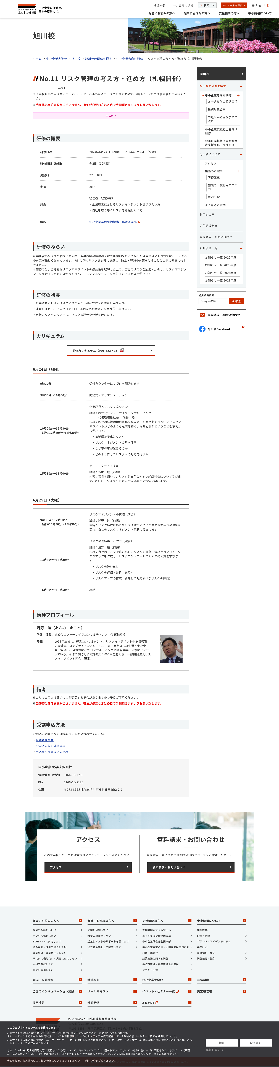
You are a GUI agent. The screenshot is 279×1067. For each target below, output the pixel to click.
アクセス (211, 163)
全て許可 (256, 1043)
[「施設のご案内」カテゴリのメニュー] (238, 171)
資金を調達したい (43, 970)
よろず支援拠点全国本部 (156, 935)
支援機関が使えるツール (156, 930)
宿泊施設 (214, 197)
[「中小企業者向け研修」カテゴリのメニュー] (238, 95)
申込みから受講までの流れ (222, 119)
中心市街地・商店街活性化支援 (160, 964)
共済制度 (221, 980)
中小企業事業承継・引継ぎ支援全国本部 (165, 947)
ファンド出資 (150, 970)
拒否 (222, 1043)
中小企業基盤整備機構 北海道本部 (114, 222)
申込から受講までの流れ (52, 752)
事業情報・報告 (206, 953)
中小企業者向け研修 (129, 58)
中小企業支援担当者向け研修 (221, 131)
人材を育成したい (43, 964)
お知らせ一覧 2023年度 (220, 280)
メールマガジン (112, 991)
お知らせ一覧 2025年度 (220, 265)
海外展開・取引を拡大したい (50, 947)
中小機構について (260, 13)
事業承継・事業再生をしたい (50, 953)
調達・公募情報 (57, 980)
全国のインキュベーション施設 (57, 991)
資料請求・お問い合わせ (216, 237)
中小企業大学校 (183, 5)
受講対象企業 (45, 740)
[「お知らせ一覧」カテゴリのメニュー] (241, 248)
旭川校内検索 (206, 295)
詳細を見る (213, 1049)
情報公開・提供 (206, 958)
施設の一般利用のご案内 (222, 187)
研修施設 (214, 177)
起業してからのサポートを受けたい (108, 941)
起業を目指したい (98, 930)
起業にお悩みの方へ (197, 13)
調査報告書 (221, 991)
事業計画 (202, 947)
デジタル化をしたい (44, 935)
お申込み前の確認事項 (50, 746)
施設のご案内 (214, 171)
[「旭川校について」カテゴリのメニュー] (241, 154)
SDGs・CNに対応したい (47, 941)
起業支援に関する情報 (155, 958)
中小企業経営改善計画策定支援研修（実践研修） (221, 143)
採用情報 (57, 1002)
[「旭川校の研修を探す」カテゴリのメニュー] (241, 86)
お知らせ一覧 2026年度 (220, 257)
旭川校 (76, 58)
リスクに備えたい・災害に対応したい (55, 958)
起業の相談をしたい (99, 935)
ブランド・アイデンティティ (213, 941)
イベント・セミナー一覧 (166, 991)
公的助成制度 (208, 226)
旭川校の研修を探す (98, 58)
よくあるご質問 (215, 205)
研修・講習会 (150, 953)
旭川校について (210, 154)
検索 (236, 301)
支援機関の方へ (229, 13)
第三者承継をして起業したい (104, 947)
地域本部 (159, 5)
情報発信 (112, 1002)
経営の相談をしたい (44, 930)
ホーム (37, 58)
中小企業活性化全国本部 (156, 941)
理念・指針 (203, 935)
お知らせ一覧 (208, 248)
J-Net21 (166, 1002)
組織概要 (202, 930)
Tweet (60, 88)
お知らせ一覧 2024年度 (220, 272)
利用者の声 (207, 214)
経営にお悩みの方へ (162, 13)
